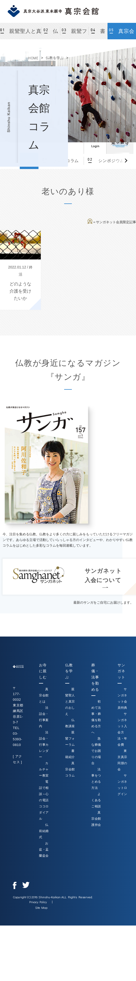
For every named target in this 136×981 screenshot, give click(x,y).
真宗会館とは (44, 695)
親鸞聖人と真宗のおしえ (24, 33)
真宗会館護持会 (96, 819)
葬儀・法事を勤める (95, 677)
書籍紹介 (98, 33)
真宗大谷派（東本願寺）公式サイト (119, 142)
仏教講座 (51, 33)
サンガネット (121, 671)
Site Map (41, 907)
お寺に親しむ (42, 671)
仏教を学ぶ (55, 58)
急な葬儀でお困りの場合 (96, 751)
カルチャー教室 (44, 769)
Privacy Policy (38, 902)
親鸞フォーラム (76, 33)
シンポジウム (110, 160)
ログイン (95, 142)
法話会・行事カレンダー (44, 745)
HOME (33, 57)
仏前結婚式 (44, 831)
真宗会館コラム (122, 33)
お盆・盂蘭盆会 (44, 849)
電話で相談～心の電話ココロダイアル (44, 800)
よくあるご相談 (96, 800)
